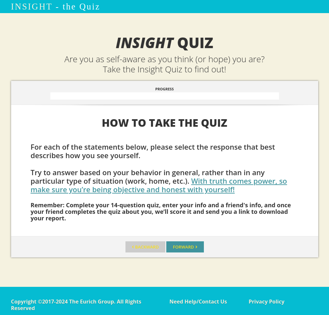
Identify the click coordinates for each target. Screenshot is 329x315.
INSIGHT (32, 6)
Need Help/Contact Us (198, 301)
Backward (147, 247)
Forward (183, 247)
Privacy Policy (267, 301)
